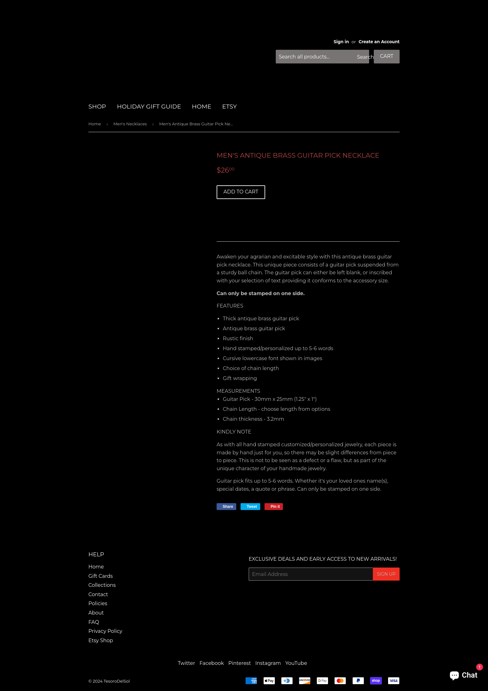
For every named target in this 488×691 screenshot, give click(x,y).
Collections (102, 585)
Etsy (229, 106)
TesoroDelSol (117, 681)
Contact (98, 594)
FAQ (93, 622)
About (96, 613)
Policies (97, 603)
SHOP (97, 106)
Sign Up (386, 574)
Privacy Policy (105, 631)
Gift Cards (100, 576)
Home (94, 123)
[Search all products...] (322, 56)
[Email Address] (311, 574)
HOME (201, 106)
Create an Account (379, 41)
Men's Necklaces (130, 123)
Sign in (341, 41)
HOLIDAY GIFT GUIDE (149, 106)
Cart (386, 56)
